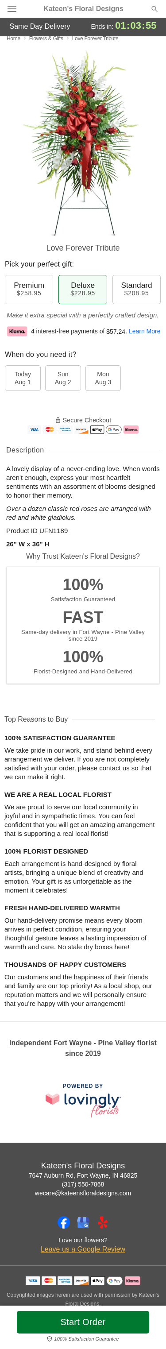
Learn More (145, 331)
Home (13, 38)
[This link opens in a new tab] (83, 1100)
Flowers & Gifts (46, 38)
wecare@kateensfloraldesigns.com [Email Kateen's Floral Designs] (83, 1193)
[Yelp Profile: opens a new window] (103, 1222)
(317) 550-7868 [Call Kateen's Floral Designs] (83, 1184)
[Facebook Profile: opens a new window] (64, 1222)
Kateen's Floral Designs (83, 8)
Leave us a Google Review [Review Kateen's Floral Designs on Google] (83, 1249)
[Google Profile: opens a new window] (83, 1222)
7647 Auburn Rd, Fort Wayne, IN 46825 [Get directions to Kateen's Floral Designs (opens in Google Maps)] (83, 1175)
